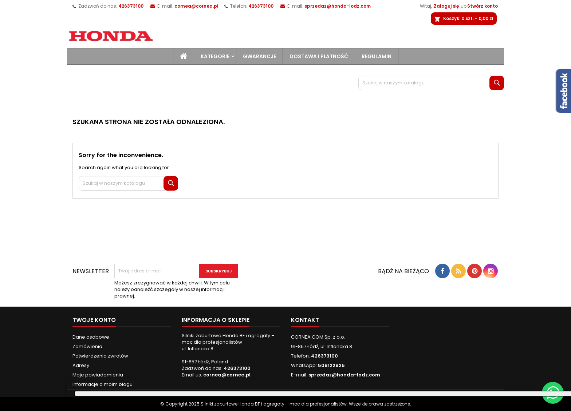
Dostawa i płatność (319, 56)
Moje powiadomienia (97, 374)
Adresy (80, 365)
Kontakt (305, 320)
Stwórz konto (482, 6)
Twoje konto (94, 320)
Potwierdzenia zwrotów (100, 355)
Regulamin (376, 56)
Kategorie (215, 56)
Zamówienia (87, 346)
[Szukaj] (431, 83)
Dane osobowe (90, 337)
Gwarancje (259, 56)
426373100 (260, 6)
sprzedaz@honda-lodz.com (337, 6)
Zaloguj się (446, 6)
